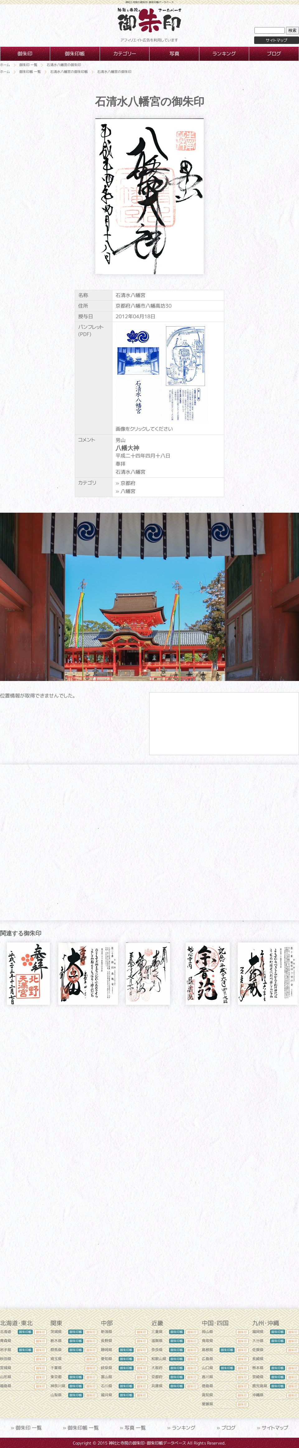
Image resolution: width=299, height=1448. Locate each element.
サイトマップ (275, 1427)
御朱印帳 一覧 (83, 1427)
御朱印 (40, 1332)
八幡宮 (128, 491)
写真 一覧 (135, 1427)
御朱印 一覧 (29, 1427)
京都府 (128, 483)
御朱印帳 (25, 1332)
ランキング (184, 1427)
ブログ (228, 1427)
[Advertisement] (149, 1069)
